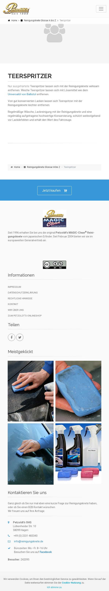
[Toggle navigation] (101, 8)
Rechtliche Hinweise (20, 298)
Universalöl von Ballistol (22, 94)
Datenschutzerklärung (23, 292)
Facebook (46, 552)
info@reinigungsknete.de (28, 541)
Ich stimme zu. (54, 587)
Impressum (14, 287)
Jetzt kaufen (54, 190)
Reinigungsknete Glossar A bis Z (40, 20)
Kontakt (13, 304)
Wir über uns (16, 310)
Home (14, 20)
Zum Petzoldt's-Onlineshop (25, 315)
